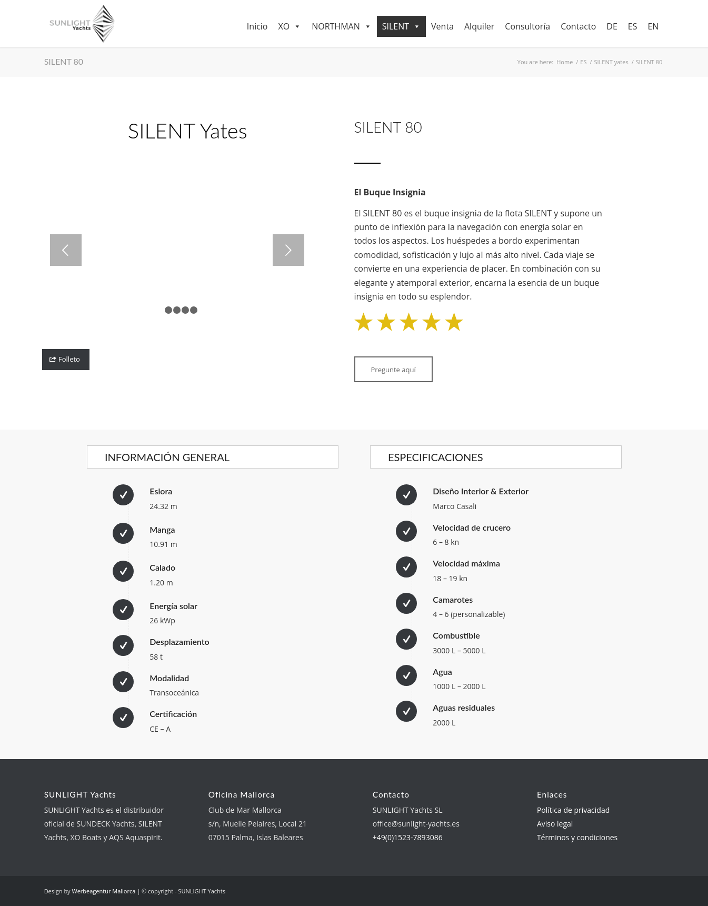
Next (288, 250)
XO (290, 26)
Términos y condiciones (577, 837)
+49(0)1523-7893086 (408, 837)
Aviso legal (555, 824)
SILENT (401, 26)
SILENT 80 (63, 61)
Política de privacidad (573, 810)
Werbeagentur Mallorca (103, 891)
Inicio (257, 26)
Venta (442, 26)
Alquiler (479, 26)
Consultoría (527, 26)
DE (611, 26)
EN (653, 26)
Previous (66, 250)
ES (632, 26)
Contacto (578, 26)
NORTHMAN (342, 26)
